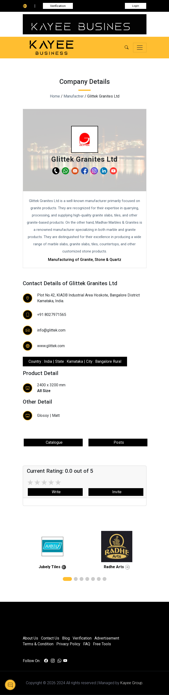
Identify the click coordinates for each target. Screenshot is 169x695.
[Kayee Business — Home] (59, 48)
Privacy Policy (68, 644)
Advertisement (106, 638)
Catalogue (53, 442)
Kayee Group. (131, 683)
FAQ (86, 644)
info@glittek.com (51, 330)
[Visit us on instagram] (53, 661)
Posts (118, 442)
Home (55, 96)
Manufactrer (74, 96)
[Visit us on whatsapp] (59, 661)
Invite (116, 492)
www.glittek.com (51, 346)
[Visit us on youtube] (65, 661)
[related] (52, 546)
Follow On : (32, 660)
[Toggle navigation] (139, 47)
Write (55, 492)
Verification (58, 6)
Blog (66, 638)
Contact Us (50, 638)
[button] (126, 47)
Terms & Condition (38, 644)
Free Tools (102, 644)
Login (135, 5)
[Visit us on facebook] (46, 661)
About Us (30, 638)
